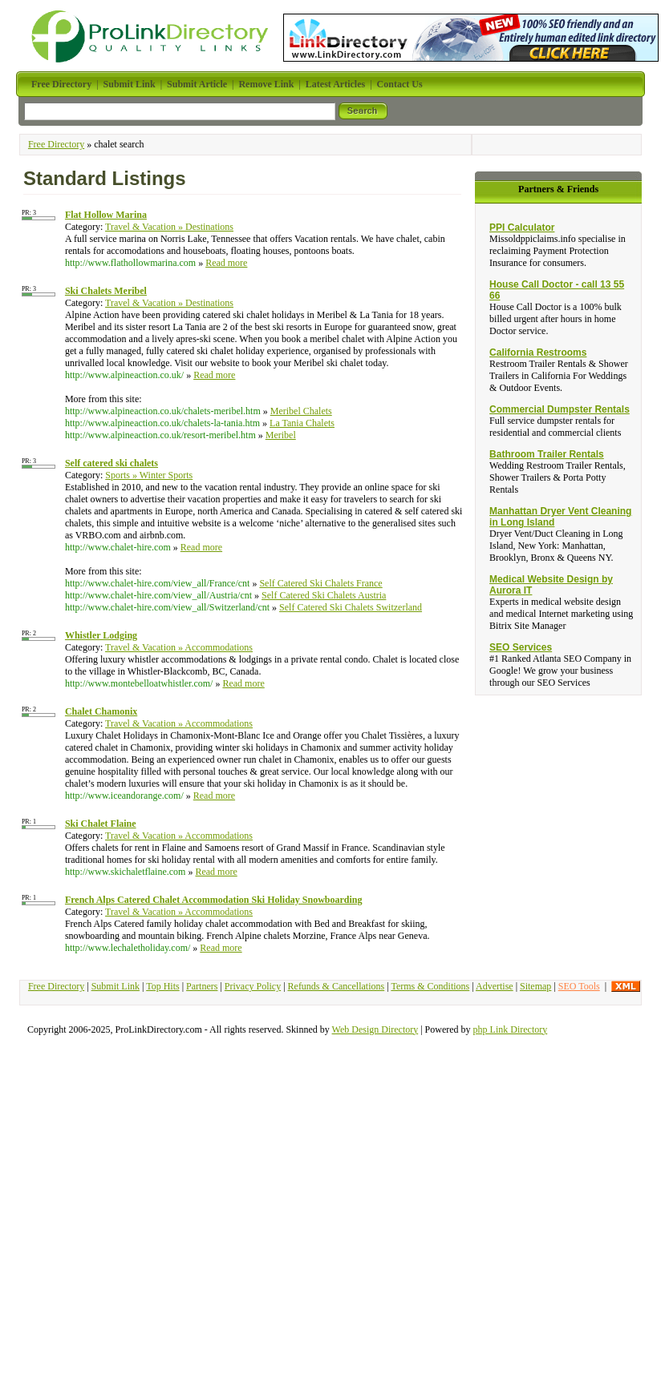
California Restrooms (537, 352)
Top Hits (163, 986)
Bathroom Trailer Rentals (546, 454)
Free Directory (56, 144)
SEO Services (520, 647)
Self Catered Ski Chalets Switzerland (350, 607)
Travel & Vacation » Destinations (169, 226)
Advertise (494, 986)
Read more (226, 262)
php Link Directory (510, 1029)
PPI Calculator (521, 227)
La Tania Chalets (302, 423)
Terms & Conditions (430, 986)
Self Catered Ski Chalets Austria (324, 595)
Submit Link (115, 986)
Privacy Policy (253, 986)
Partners (201, 986)
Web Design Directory (375, 1029)
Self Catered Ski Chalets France (320, 583)
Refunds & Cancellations (336, 986)
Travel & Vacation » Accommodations (179, 647)
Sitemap (535, 986)
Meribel (281, 435)
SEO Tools (579, 986)
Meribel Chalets (301, 411)
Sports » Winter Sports (149, 475)
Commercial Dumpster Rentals (559, 409)
